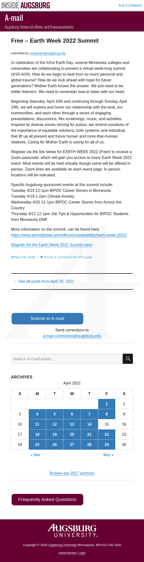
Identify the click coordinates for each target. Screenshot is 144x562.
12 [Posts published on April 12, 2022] (55, 424)
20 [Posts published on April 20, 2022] (72, 434)
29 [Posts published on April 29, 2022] (107, 445)
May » (108, 455)
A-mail (14, 17)
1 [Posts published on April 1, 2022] (107, 404)
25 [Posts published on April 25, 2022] (37, 445)
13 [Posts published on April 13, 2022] (72, 424)
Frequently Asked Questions (47, 499)
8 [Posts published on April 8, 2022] (107, 414)
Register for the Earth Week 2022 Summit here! (52, 245)
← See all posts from (44, 281)
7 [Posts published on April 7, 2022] (89, 414)
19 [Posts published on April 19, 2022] (55, 434)
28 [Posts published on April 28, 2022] (89, 445)
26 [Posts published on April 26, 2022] (55, 445)
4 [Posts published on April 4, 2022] (37, 414)
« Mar (35, 455)
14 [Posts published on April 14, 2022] (89, 424)
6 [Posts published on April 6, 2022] (72, 414)
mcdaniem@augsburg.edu (48, 53)
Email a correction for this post (68, 257)
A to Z (123, 5)
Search (136, 5)
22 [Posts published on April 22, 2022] (107, 434)
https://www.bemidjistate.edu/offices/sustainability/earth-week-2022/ (69, 235)
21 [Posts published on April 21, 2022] (89, 434)
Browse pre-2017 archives (72, 473)
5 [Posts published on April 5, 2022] (54, 414)
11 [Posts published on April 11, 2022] (37, 424)
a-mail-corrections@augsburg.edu (72, 336)
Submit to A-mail (47, 318)
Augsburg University (62, 545)
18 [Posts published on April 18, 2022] (37, 434)
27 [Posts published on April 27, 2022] (72, 445)
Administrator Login (72, 553)
